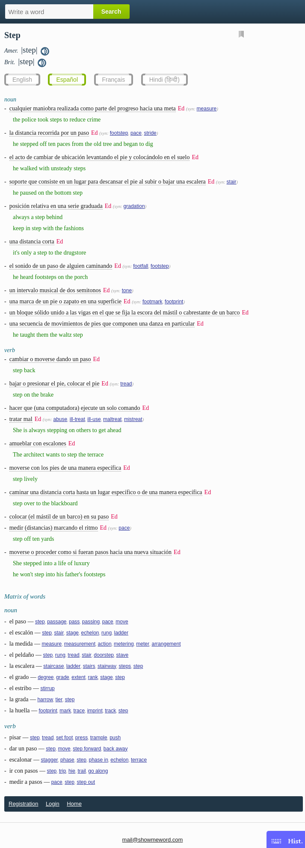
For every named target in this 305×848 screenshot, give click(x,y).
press (81, 738)
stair (232, 182)
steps (124, 666)
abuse (60, 419)
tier (59, 700)
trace (79, 711)
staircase (53, 666)
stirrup (47, 688)
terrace (139, 760)
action (105, 644)
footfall (140, 266)
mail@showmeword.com (152, 839)
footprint (174, 302)
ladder (121, 633)
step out (86, 782)
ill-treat (77, 419)
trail (81, 771)
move (121, 622)
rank (93, 677)
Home (74, 804)
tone (127, 291)
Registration (23, 804)
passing (91, 622)
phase (67, 760)
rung (106, 633)
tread (126, 384)
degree (45, 677)
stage (72, 633)
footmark (152, 302)
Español (67, 79)
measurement (79, 644)
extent (78, 677)
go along (98, 771)
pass (74, 622)
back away (116, 749)
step (40, 622)
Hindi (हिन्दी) (164, 79)
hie (71, 771)
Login (52, 804)
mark (65, 711)
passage (56, 622)
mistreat (133, 419)
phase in (98, 760)
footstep (119, 133)
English (22, 79)
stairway (107, 666)
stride (150, 133)
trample (98, 738)
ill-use (94, 419)
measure (207, 109)
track (110, 711)
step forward (87, 749)
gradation (134, 206)
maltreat (112, 419)
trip (62, 771)
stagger (49, 760)
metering (124, 644)
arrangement (166, 644)
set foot (64, 738)
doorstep (104, 655)
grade (62, 677)
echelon (90, 633)
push (115, 738)
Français (113, 79)
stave (122, 655)
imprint (95, 711)
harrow (45, 700)
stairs (89, 666)
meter (142, 644)
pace (136, 133)
